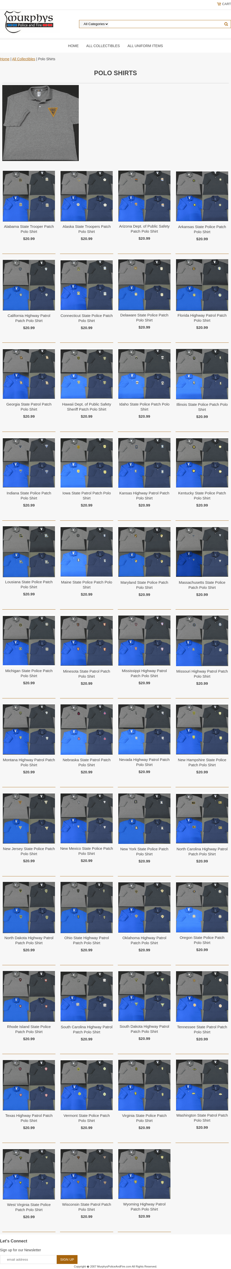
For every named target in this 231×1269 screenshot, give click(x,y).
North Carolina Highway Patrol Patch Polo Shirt (202, 851)
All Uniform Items (145, 46)
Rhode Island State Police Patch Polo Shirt (29, 1029)
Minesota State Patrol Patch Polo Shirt (86, 673)
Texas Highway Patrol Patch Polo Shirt (29, 1118)
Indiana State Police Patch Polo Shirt (29, 495)
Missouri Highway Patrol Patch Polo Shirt (202, 673)
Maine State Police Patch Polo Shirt (86, 584)
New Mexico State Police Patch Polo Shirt (86, 851)
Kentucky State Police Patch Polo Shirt (202, 495)
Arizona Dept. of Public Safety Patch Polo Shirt (144, 228)
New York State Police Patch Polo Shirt (144, 851)
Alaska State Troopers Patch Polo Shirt (87, 229)
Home (73, 46)
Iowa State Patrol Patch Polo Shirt (87, 495)
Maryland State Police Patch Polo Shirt (144, 585)
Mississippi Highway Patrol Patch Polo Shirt (144, 673)
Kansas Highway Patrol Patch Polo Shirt (144, 495)
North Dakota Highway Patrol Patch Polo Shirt (28, 940)
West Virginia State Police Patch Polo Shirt (29, 1207)
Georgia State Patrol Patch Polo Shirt (28, 406)
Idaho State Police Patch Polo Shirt (144, 406)
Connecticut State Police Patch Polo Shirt (87, 318)
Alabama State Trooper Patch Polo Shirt (29, 229)
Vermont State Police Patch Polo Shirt (87, 1118)
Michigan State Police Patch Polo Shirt (29, 673)
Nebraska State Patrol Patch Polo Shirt (86, 762)
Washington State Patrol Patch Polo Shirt (202, 1117)
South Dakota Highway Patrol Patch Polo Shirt (144, 1029)
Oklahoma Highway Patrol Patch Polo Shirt (144, 940)
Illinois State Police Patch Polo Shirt (202, 407)
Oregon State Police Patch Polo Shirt (202, 940)
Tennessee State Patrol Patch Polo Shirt (202, 1029)
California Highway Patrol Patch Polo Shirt (29, 318)
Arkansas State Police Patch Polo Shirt (202, 229)
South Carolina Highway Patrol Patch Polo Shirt (86, 1029)
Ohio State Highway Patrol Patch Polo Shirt (86, 940)
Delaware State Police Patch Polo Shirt (144, 317)
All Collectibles (103, 46)
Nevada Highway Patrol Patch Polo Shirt (144, 762)
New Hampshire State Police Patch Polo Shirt (202, 762)
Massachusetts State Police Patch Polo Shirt (202, 585)
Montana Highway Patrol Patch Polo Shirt (29, 762)
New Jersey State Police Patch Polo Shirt (29, 851)
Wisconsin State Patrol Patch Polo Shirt (86, 1207)
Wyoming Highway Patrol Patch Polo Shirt (144, 1206)
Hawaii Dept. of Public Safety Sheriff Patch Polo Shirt (86, 406)
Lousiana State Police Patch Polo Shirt (29, 584)
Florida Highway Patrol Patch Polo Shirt (202, 318)
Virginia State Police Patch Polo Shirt (144, 1118)
